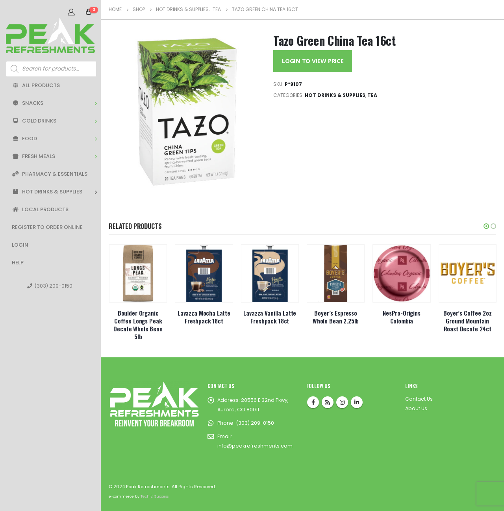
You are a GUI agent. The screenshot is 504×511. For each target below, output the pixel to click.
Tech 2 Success (155, 496)
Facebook (313, 402)
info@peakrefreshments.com (255, 445)
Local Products (40, 209)
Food (24, 138)
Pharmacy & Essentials (49, 174)
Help (18, 262)
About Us (416, 408)
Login (20, 245)
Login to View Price (313, 61)
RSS (328, 402)
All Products (36, 85)
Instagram (342, 402)
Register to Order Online (47, 227)
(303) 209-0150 (49, 285)
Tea (372, 95)
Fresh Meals (33, 156)
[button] (486, 226)
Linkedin (357, 402)
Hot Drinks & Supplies (47, 191)
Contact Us (419, 399)
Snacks (27, 103)
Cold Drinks (34, 120)
